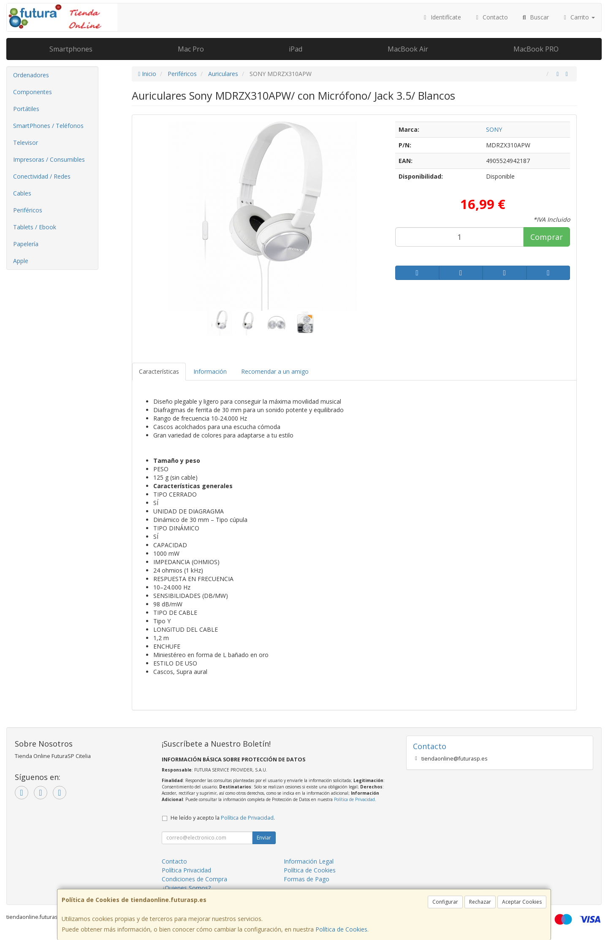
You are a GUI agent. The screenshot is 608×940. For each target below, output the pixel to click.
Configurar (445, 901)
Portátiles (26, 109)
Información (210, 371)
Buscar (535, 17)
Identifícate (441, 17)
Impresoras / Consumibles (49, 159)
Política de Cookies (341, 929)
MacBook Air (408, 49)
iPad (295, 49)
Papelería (25, 244)
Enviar (264, 837)
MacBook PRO (536, 49)
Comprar (546, 237)
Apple (20, 261)
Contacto (491, 17)
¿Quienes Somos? (186, 888)
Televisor (25, 143)
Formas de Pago (306, 879)
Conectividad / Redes (42, 176)
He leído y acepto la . (223, 817)
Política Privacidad (186, 870)
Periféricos (27, 210)
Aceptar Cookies (522, 901)
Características (159, 371)
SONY (494, 129)
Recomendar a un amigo (275, 371)
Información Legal (309, 861)
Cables (22, 193)
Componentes (32, 92)
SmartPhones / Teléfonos (48, 126)
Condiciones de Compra (194, 879)
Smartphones (70, 49)
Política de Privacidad (354, 799)
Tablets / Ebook (34, 227)
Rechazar (480, 901)
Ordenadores (31, 75)
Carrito (578, 17)
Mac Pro (191, 49)
